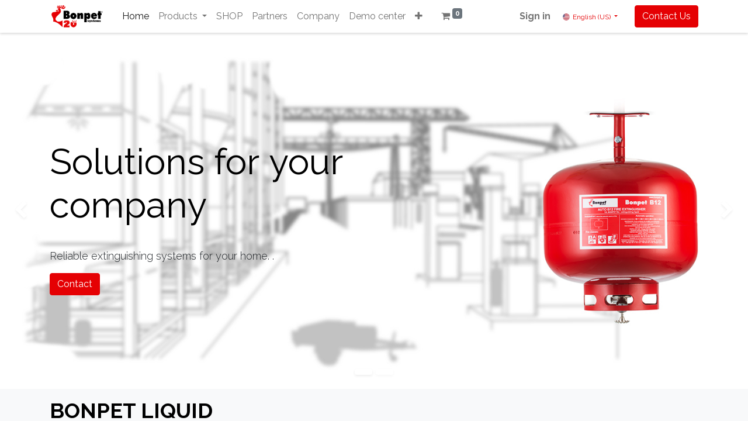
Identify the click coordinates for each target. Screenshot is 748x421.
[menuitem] (135, 16)
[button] (418, 16)
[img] (30, 211)
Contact (74, 283)
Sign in (535, 16)
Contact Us (666, 16)
